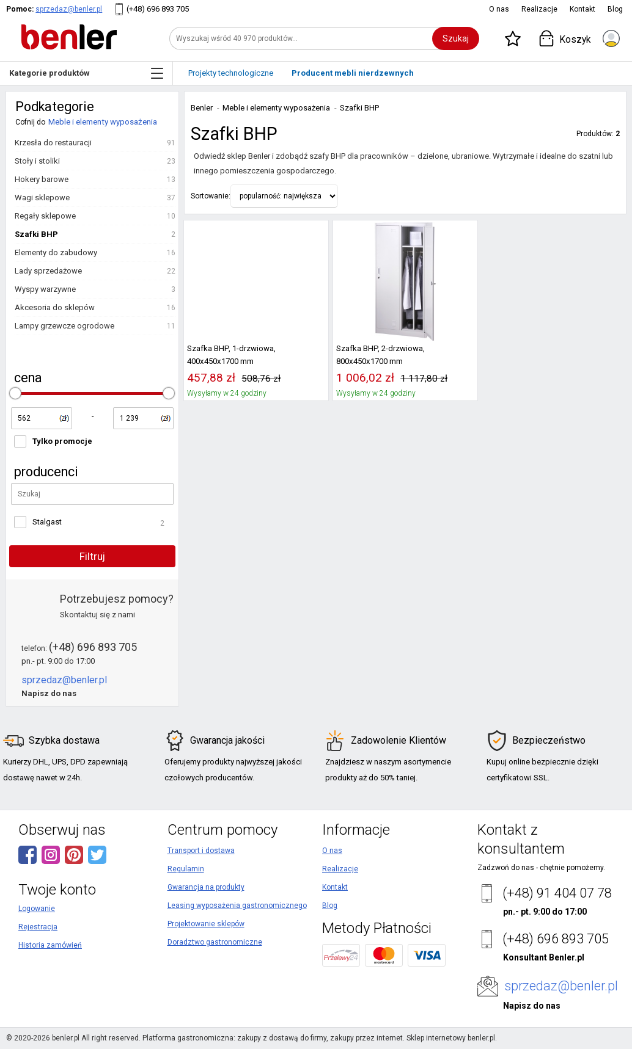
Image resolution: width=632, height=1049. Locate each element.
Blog (615, 9)
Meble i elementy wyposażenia (102, 121)
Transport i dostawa (201, 850)
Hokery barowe (41, 179)
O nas (499, 9)
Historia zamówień (50, 945)
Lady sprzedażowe (48, 270)
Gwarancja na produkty (205, 887)
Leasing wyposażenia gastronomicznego (237, 905)
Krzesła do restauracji (53, 142)
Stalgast (47, 521)
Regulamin (185, 869)
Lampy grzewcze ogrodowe (64, 325)
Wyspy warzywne (45, 289)
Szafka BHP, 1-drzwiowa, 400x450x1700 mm (231, 354)
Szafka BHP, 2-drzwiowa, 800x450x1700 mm (380, 354)
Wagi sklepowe (42, 197)
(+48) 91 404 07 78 (557, 893)
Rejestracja (37, 927)
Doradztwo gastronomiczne (214, 942)
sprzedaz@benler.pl (68, 9)
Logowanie (36, 908)
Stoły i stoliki (37, 160)
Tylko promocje (62, 441)
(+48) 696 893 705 (158, 8)
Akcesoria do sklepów (55, 307)
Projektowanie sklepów (205, 924)
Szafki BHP (36, 234)
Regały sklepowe (45, 215)
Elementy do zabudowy (56, 252)
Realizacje (539, 9)
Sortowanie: (210, 196)
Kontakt (582, 9)
